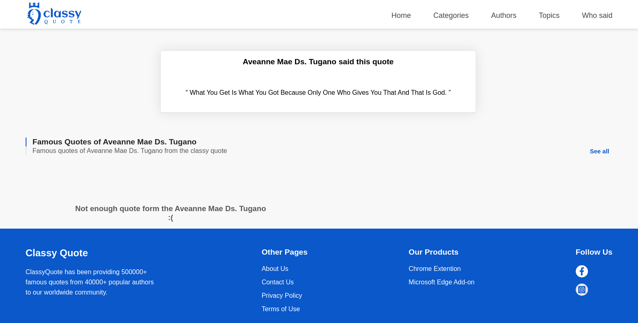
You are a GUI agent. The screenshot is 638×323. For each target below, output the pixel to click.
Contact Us (278, 282)
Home (401, 15)
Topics (549, 15)
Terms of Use (281, 309)
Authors (503, 15)
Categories (451, 15)
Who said (597, 15)
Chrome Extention (435, 268)
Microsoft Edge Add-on (441, 282)
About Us (275, 268)
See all (600, 151)
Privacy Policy (282, 295)
